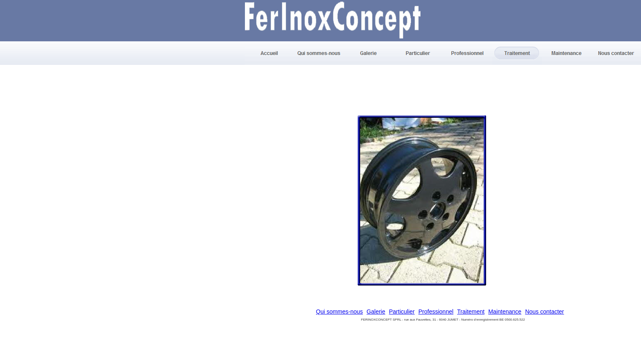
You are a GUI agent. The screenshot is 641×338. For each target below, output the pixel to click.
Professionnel (435, 311)
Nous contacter (544, 311)
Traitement (470, 311)
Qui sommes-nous (339, 311)
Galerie (376, 311)
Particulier (402, 311)
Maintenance (504, 311)
